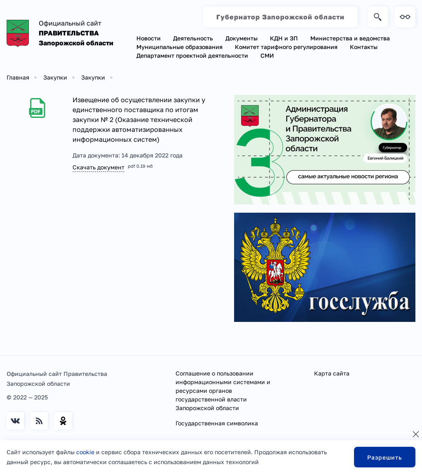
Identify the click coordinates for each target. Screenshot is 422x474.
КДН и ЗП (284, 38)
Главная (18, 77)
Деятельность (193, 38)
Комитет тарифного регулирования (286, 46)
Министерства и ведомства (350, 38)
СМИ (267, 55)
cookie (85, 451)
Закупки (55, 77)
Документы (241, 38)
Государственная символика (217, 423)
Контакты (363, 46)
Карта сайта (331, 373)
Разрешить (384, 457)
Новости (148, 38)
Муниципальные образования (179, 46)
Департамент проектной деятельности (192, 55)
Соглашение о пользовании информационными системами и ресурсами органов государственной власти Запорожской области (223, 390)
